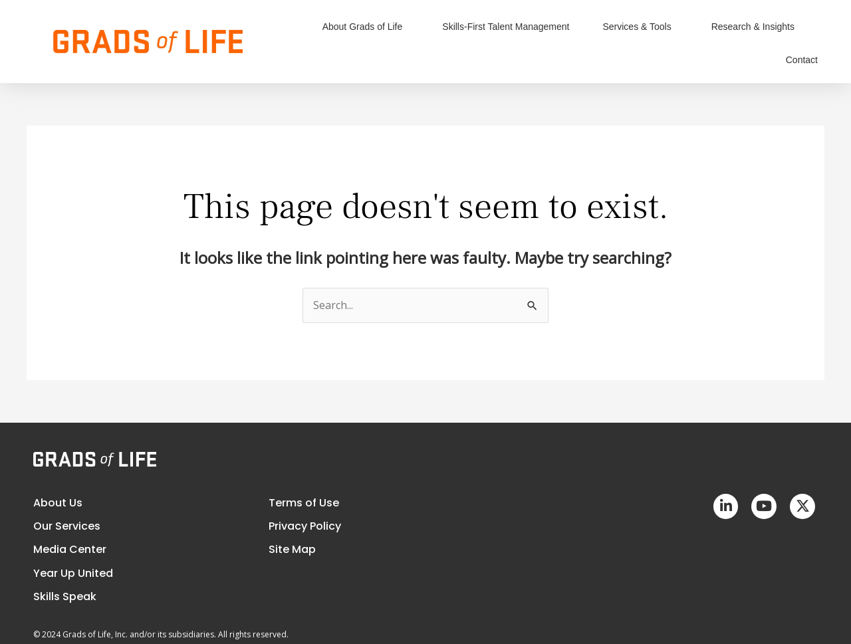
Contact (802, 59)
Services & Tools (639, 26)
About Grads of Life (366, 26)
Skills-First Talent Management (505, 26)
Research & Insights (756, 26)
